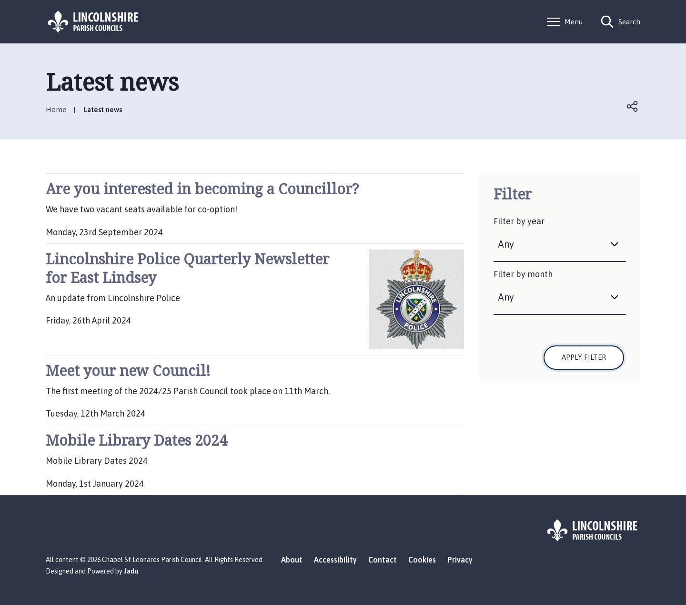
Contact (382, 559)
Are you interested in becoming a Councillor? (202, 188)
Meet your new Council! (128, 370)
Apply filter (584, 357)
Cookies (422, 559)
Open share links (632, 106)
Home (56, 109)
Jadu (131, 571)
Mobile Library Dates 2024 (136, 440)
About (292, 559)
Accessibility (335, 559)
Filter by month (523, 274)
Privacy (460, 559)
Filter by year (519, 221)
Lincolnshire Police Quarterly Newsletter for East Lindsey (187, 268)
